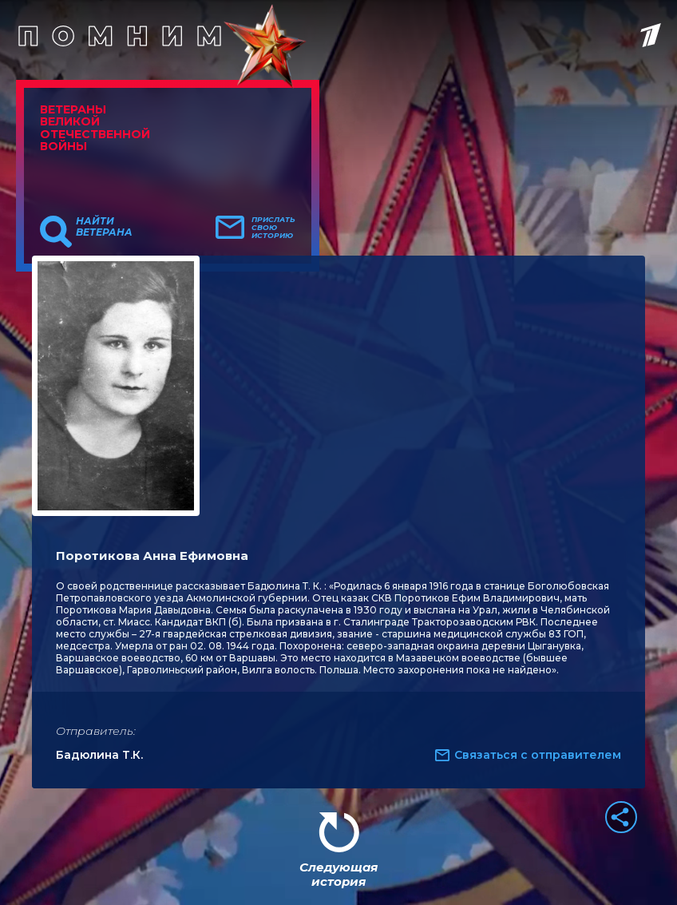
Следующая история (338, 874)
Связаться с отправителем (537, 755)
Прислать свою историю (273, 228)
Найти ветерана (104, 227)
